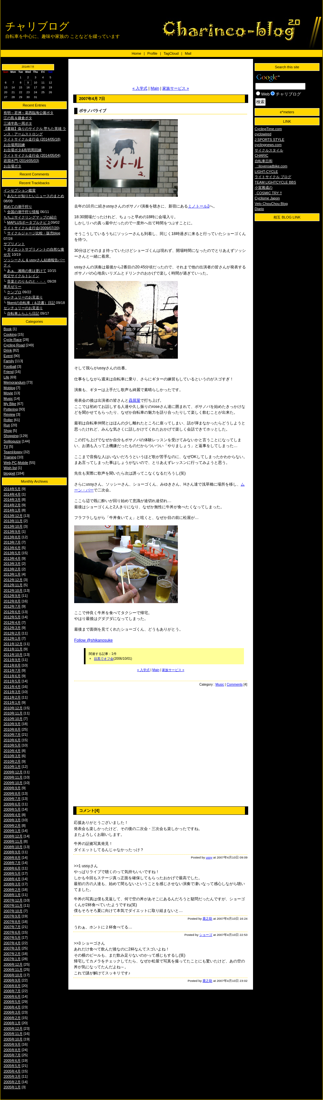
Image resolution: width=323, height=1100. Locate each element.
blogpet (9, 473)
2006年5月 (12, 1002)
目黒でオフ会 (103, 658)
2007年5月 (12, 937)
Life (6, 377)
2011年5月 (12, 681)
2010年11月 (13, 713)
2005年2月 (12, 1082)
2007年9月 (12, 916)
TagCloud (171, 53)
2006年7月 (12, 991)
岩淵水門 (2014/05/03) (21, 161)
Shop (8, 430)
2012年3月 (12, 628)
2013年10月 (13, 526)
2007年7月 (12, 927)
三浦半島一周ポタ (18, 123)
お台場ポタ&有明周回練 (22, 150)
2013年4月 (12, 558)
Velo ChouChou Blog (271, 204)
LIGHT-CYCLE (266, 172)
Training (10, 457)
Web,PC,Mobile (16, 463)
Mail (188, 53)
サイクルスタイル (269, 150)
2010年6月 (12, 740)
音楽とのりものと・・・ (26, 281)
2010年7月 (12, 734)
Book (8, 329)
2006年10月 (13, 975)
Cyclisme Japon (267, 198)
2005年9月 (12, 1044)
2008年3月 (12, 884)
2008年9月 (12, 852)
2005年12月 (13, 1028)
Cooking (10, 334)
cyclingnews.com (268, 145)
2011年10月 (13, 655)
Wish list (10, 468)
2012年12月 (13, 580)
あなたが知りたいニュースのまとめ (35, 196)
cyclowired (263, 134)
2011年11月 (13, 649)
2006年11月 (13, 969)
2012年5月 (12, 617)
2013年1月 (12, 574)
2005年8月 (12, 1050)
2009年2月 (12, 825)
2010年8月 (12, 729)
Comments (235, 684)
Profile (152, 53)
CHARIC (261, 155)
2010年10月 (13, 719)
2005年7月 (12, 1055)
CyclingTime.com (268, 129)
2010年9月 (12, 724)
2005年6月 (12, 1060)
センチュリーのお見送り (23, 297)
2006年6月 (12, 996)
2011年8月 (12, 665)
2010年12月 (13, 708)
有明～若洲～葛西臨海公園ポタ (28, 113)
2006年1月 (12, 1023)
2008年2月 (12, 890)
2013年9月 (12, 531)
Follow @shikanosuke (93, 640)
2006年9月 (12, 980)
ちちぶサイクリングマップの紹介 (30, 217)
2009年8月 (12, 793)
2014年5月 (12, 489)
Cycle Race (13, 340)
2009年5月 (12, 809)
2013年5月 (12, 553)
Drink (8, 350)
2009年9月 (12, 788)
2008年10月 (13, 847)
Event (8, 356)
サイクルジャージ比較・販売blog (33, 233)
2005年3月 (12, 1076)
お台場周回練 (14, 145)
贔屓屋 (134, 400)
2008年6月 (12, 868)
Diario (259, 209)
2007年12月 (13, 900)
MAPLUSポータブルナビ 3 (29, 222)
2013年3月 (12, 564)
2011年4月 (12, 687)
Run (7, 425)
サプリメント (14, 244)
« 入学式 (140, 88)
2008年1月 (12, 895)
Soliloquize (12, 441)
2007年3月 (12, 948)
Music (8, 398)
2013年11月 (13, 521)
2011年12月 (13, 644)
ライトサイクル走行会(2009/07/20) (31, 228)
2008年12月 (13, 836)
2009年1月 (12, 831)
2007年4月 (12, 943)
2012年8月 (12, 601)
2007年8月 (12, 922)
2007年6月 (12, 932)
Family (9, 361)
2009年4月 (12, 815)
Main (155, 88)
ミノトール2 (199, 206)
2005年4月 (12, 1071)
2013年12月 (13, 516)
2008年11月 (13, 841)
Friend (9, 372)
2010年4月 (12, 751)
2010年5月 (12, 745)
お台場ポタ (12, 166)
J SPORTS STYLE (269, 139)
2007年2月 (12, 954)
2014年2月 (12, 505)
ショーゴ (205, 935)
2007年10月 (13, 911)
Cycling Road (14, 345)
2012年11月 (13, 585)
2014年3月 (12, 499)
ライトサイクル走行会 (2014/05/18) (32, 139)
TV (6, 446)
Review (9, 414)
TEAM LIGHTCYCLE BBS (275, 182)
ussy (209, 857)
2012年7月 (12, 606)
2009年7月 (12, 799)
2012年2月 (12, 633)
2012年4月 (12, 622)
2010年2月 (12, 761)
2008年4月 (12, 879)
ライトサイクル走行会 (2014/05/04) (32, 155)
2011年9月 (12, 660)
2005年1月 (12, 1087)
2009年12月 (13, 772)
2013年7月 (12, 542)
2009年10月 (13, 783)
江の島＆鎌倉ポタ (18, 118)
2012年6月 (12, 612)
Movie (8, 393)
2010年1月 (12, 767)
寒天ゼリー (12, 286)
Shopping (11, 436)
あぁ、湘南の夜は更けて (26, 271)
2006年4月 (12, 1007)
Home (136, 53)
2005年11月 (13, 1034)
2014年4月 (12, 494)
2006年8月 (12, 986)
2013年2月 (12, 569)
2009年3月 (12, 820)
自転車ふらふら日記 (23, 313)
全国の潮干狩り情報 (23, 212)
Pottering (11, 409)
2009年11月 (13, 777)
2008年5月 (12, 873)
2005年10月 (13, 1039)
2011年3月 (12, 692)
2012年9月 (12, 596)
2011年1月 (12, 702)
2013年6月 (12, 548)
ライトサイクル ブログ (273, 177)
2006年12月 (13, 964)
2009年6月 (12, 804)
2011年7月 (12, 670)
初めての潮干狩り (18, 206)
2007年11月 (13, 905)
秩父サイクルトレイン (21, 276)
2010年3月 (12, 756)
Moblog (9, 388)
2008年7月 (12, 863)
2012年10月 (13, 590)
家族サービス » (175, 88)
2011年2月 (12, 697)
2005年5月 (12, 1066)
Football (10, 366)
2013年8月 (12, 537)
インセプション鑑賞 (20, 190)
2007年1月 (12, 959)
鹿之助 (207, 918)
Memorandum (15, 382)
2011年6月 (12, 676)
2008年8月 (12, 857)
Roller (8, 420)
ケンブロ (14, 292)
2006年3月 (12, 1012)
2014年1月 (12, 510)
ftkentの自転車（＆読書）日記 (31, 303)
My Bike (10, 404)
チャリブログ (37, 26)
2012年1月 (12, 638)
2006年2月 (12, 1018)
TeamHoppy (13, 452)
